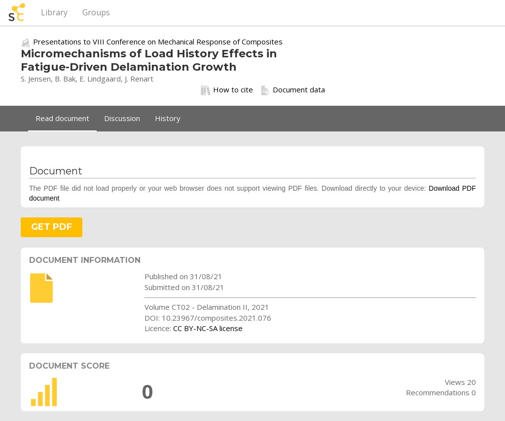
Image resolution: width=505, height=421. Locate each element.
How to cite (227, 89)
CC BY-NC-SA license (208, 328)
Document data (292, 89)
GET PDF (51, 226)
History (167, 118)
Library (54, 12)
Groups (96, 12)
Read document (62, 118)
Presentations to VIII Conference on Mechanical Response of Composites (158, 41)
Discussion (122, 118)
